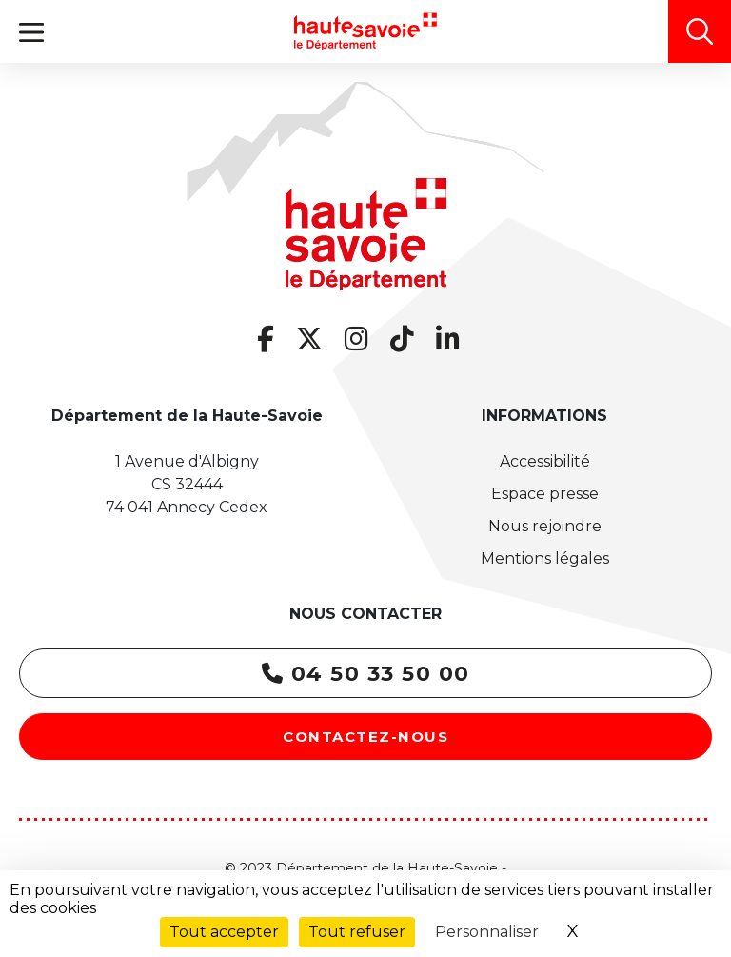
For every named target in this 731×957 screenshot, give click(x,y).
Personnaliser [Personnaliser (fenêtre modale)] (487, 932)
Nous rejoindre (545, 526)
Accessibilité (545, 461)
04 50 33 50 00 (366, 674)
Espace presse (545, 494)
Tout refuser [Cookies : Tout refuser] (356, 932)
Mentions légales (545, 558)
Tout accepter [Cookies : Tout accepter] (224, 932)
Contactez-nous (365, 737)
